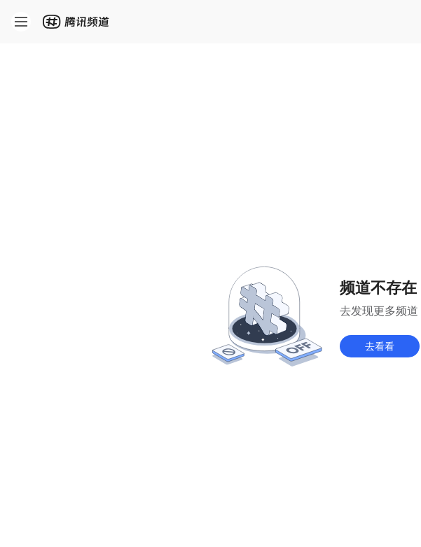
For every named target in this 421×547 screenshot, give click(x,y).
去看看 (379, 346)
